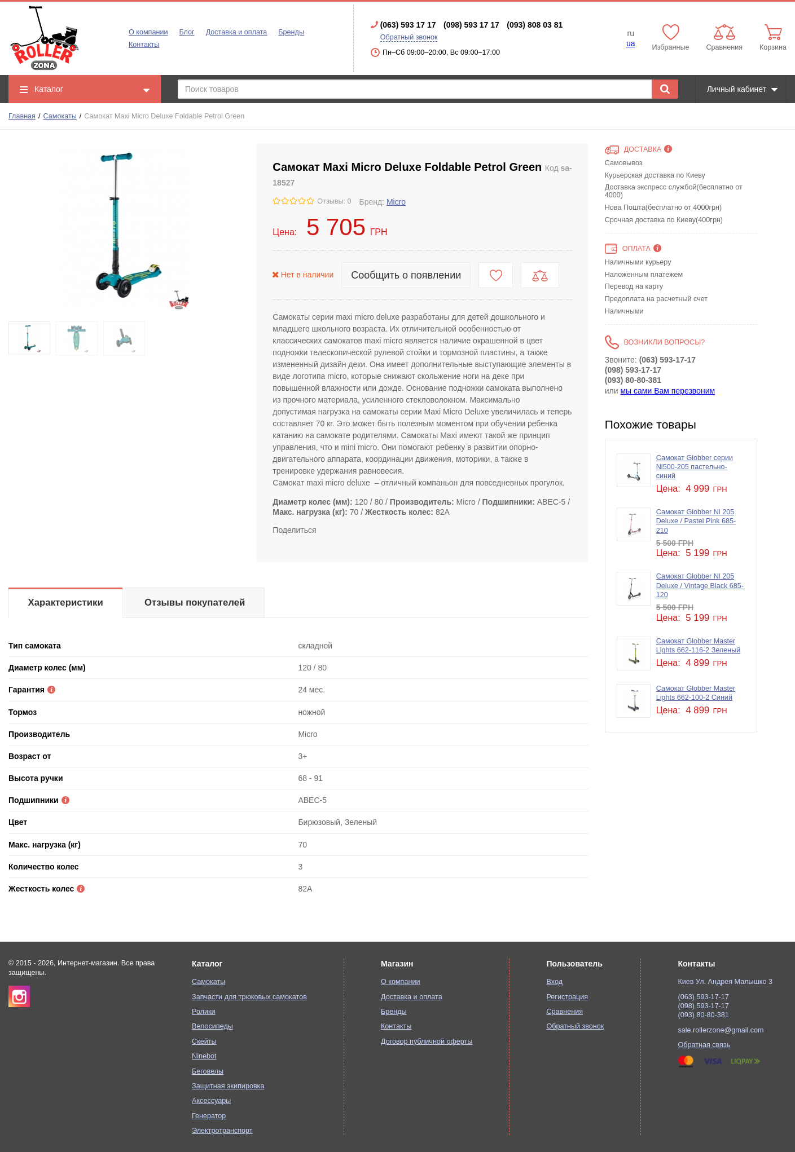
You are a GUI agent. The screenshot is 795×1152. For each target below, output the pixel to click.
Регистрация (567, 997)
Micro (396, 201)
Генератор (209, 1116)
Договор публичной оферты (426, 1041)
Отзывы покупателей (194, 602)
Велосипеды (212, 1026)
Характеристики (65, 602)
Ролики (204, 1012)
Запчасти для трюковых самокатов (249, 997)
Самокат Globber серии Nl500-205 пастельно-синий (694, 467)
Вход (554, 982)
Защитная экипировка (228, 1086)
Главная (22, 116)
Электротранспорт (222, 1131)
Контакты (144, 44)
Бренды (291, 32)
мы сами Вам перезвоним (667, 390)
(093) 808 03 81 (535, 24)
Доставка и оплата (236, 32)
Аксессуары (211, 1101)
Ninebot (204, 1056)
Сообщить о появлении (406, 275)
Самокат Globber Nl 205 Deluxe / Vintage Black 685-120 (700, 585)
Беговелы (207, 1071)
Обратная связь (704, 1045)
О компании (148, 32)
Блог (186, 32)
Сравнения (564, 1012)
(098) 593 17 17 (471, 24)
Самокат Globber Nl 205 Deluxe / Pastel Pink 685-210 (696, 521)
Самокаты (60, 116)
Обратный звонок (409, 37)
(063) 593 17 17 (408, 24)
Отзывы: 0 (334, 201)
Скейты (204, 1041)
